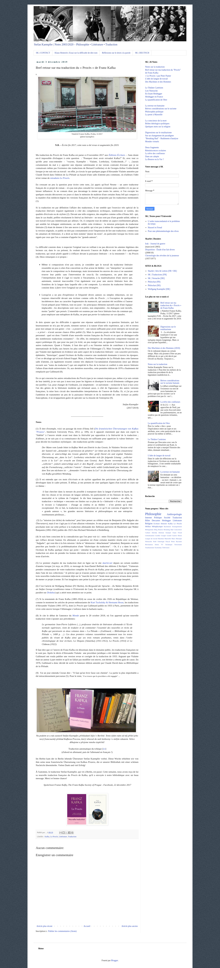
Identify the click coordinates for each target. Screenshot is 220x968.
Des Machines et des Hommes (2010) (164, 348)
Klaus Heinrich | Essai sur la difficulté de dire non (76, 53)
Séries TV (159, 544)
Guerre (174, 535)
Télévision (165, 547)
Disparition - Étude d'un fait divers (160, 249)
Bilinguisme (149, 529)
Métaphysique (157, 526)
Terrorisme (178, 544)
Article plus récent (44, 926)
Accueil (87, 926)
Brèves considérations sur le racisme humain (169, 381)
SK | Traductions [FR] (157, 274)
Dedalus (51, 592)
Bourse (160, 529)
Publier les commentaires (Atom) (62, 931)
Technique (168, 544)
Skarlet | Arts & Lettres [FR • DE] (162, 271)
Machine (161, 538)
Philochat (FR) (154, 282)
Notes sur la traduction (155, 67)
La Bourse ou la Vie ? (154, 159)
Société (167, 517)
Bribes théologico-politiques (157, 123)
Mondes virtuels (152, 141)
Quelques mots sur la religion (157, 126)
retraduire (59, 178)
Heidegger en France (154, 97)
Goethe (157, 535)
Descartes (156, 520)
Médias (148, 526)
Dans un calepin (152, 156)
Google (163, 535)
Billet (147, 520)
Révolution (149, 544)
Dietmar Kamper (164, 533)
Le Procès (54, 837)
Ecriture (157, 524)
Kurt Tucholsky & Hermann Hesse (107, 602)
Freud (180, 533)
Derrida (154, 533)
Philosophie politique (154, 112)
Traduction (72, 837)
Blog (156, 529)
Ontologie (161, 541)
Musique (179, 538)
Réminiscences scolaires (155, 150)
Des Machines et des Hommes (158, 82)
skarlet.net (107, 563)
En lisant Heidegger (153, 94)
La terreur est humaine (154, 106)
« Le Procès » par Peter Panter (158, 76)
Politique (158, 517)
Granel (169, 535)
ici (104, 748)
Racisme (179, 541)
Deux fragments (152, 147)
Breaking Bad (168, 529)
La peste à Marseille (153, 114)
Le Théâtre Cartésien (154, 88)
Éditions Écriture (117, 155)
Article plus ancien (129, 926)
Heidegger (166, 520)
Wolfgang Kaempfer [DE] (159, 289)
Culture (147, 533)
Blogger (114, 960)
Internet (148, 517)
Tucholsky (158, 547)
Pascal (168, 541)
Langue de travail (151, 538)
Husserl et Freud (155, 227)
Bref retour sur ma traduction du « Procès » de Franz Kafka (170, 305)
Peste (173, 541)
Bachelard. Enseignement (173, 526)
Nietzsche (148, 541)
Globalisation (149, 535)
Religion (148, 523)
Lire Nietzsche (151, 91)
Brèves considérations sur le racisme (160, 108)
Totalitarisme (149, 547)
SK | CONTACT (43, 53)
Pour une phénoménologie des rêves (163, 231)
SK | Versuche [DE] (156, 278)
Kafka (47, 837)
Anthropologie (174, 514)
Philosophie (153, 514)
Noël (154, 541)
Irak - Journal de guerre (155, 244)
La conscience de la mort (156, 121)
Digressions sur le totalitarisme (158, 132)
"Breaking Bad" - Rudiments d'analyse (161, 138)
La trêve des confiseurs (155, 153)
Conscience (178, 529)
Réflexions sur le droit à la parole (116, 53)
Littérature (63, 837)
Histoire (164, 524)
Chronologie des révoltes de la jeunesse (162, 255)
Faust (174, 533)
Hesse (180, 535)
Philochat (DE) (154, 285)
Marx (173, 538)
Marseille (168, 538)
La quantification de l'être (156, 100)
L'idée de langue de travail (156, 79)
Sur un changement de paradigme (159, 135)
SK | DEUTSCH (142, 53)
